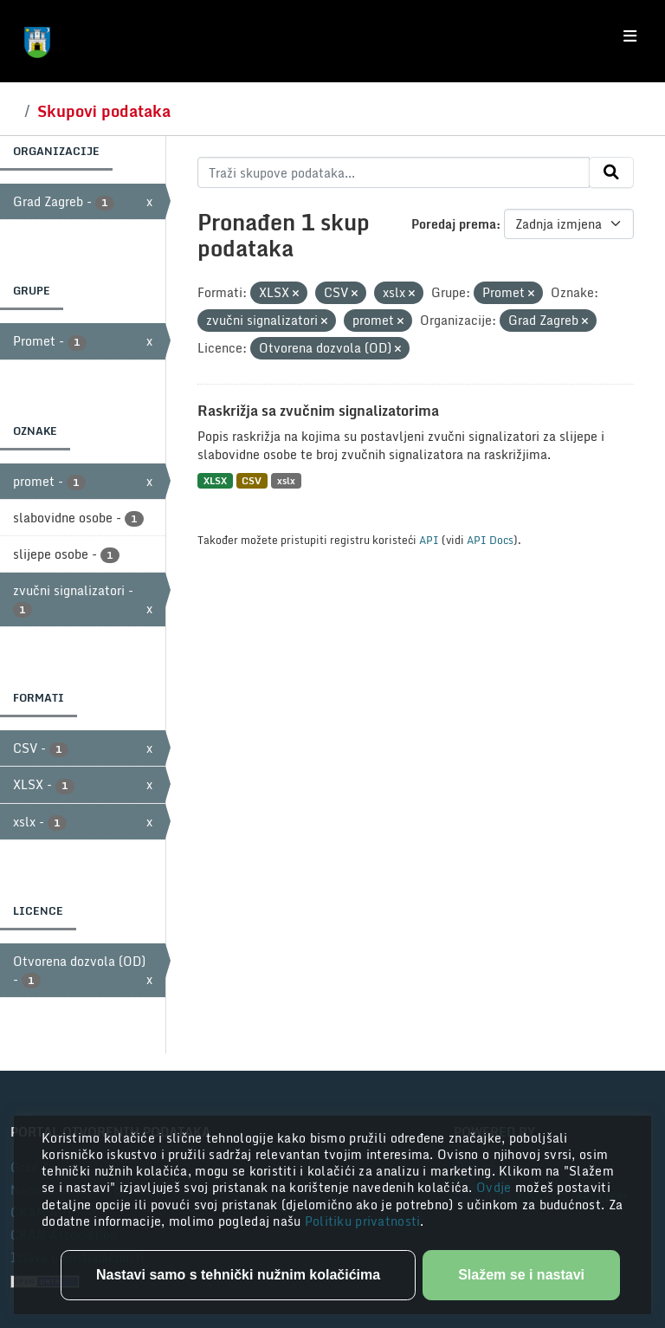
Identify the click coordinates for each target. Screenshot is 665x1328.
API (429, 539)
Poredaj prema (453, 224)
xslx (286, 480)
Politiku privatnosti (363, 1221)
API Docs (490, 539)
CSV (251, 480)
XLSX (215, 480)
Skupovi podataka (104, 111)
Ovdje (495, 1187)
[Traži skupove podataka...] (393, 172)
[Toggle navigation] (630, 36)
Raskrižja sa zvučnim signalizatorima (318, 410)
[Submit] (611, 172)
